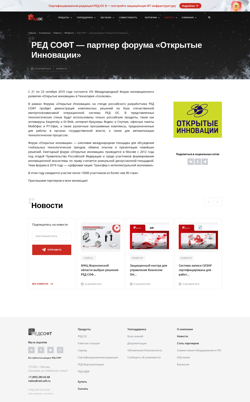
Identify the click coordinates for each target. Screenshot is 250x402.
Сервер (82, 350)
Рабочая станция (89, 343)
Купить (82, 381)
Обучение (105, 17)
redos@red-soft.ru (39, 381)
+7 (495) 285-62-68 (39, 377)
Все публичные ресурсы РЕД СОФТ (44, 357)
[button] (208, 201)
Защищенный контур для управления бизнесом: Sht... (148, 270)
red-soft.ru (48, 393)
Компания (188, 17)
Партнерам (151, 17)
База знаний (135, 336)
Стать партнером (188, 343)
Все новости (41, 283)
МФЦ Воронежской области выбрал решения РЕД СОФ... (99, 270)
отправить (52, 250)
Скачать (83, 388)
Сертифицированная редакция (98, 357)
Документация (137, 343)
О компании (185, 329)
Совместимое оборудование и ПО (199, 350)
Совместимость (128, 17)
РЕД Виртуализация (91, 364)
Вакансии (183, 364)
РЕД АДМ (83, 371)
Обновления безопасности (144, 350)
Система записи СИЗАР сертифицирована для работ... (195, 270)
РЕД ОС (82, 336)
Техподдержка (85, 17)
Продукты (63, 17)
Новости (169, 17)
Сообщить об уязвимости (144, 357)
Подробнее (190, 6)
